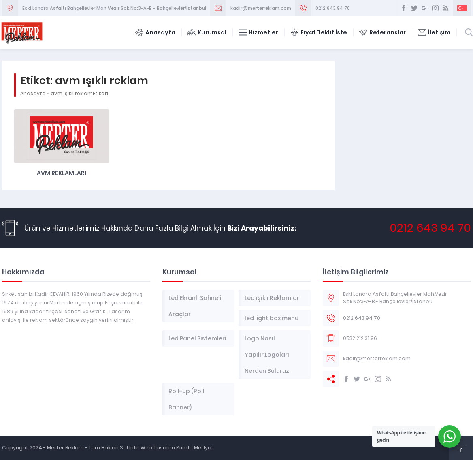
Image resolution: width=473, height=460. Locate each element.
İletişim (434, 32)
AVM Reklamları (61, 173)
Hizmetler (258, 32)
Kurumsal (206, 32)
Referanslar (382, 32)
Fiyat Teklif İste (318, 32)
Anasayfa (155, 32)
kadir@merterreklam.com (260, 8)
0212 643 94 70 (332, 8)
